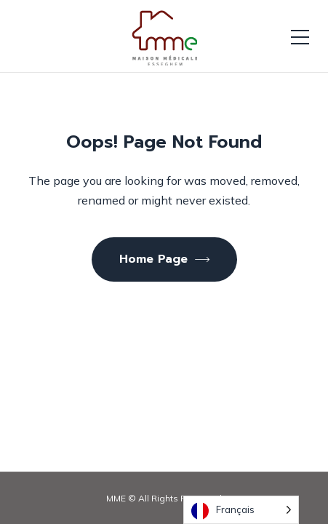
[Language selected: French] (241, 510)
